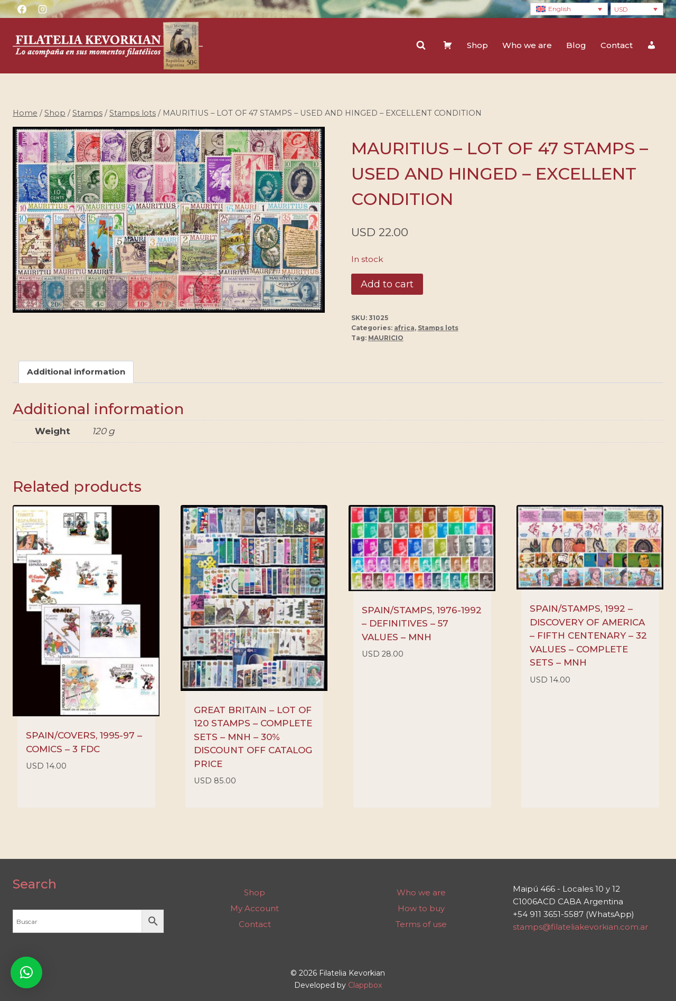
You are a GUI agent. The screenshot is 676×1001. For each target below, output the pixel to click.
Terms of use (421, 924)
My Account (254, 908)
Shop (477, 45)
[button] (26, 972)
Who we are (527, 45)
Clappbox (365, 985)
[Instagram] (42, 9)
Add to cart (387, 284)
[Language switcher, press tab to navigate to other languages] (569, 9)
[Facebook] (22, 9)
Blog (576, 45)
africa (404, 328)
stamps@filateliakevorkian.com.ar (580, 927)
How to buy (421, 908)
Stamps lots (438, 328)
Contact (616, 45)
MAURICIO (385, 338)
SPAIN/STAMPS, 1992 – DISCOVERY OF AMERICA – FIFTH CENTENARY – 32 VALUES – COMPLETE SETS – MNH (588, 635)
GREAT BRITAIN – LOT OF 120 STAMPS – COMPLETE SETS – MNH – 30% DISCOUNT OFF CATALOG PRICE (253, 737)
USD (621, 9)
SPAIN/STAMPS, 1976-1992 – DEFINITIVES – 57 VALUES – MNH (422, 623)
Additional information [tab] (76, 372)
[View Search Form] (420, 45)
